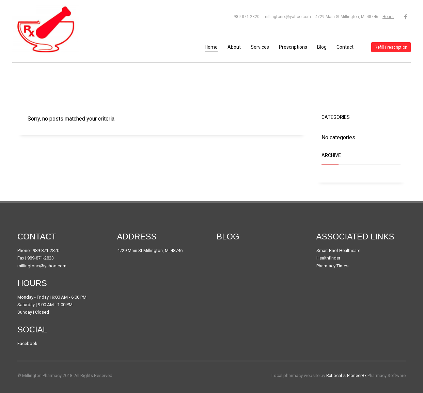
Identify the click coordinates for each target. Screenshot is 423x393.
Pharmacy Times (332, 265)
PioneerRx (356, 375)
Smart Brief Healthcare (338, 250)
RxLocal (334, 375)
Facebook (27, 343)
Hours (388, 16)
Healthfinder (328, 258)
